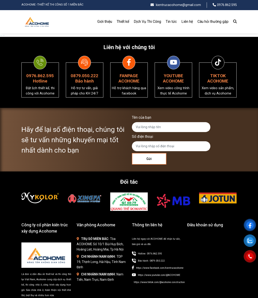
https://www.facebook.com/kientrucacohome (159, 267)
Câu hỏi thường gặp (213, 21)
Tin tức (171, 21)
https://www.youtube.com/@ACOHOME (159, 275)
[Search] (234, 21)
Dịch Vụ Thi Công (147, 21)
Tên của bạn (141, 117)
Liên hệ (187, 21)
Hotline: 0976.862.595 (150, 253)
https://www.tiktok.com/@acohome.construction (159, 282)
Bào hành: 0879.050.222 (151, 260)
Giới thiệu (104, 21)
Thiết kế (123, 21)
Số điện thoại (142, 136)
